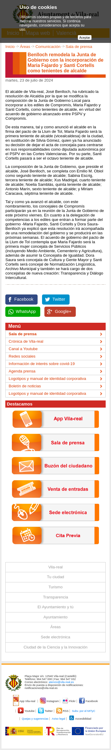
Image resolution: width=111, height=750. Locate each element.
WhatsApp (26, 311)
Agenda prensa (22, 371)
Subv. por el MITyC (83, 711)
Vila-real (55, 567)
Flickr (69, 701)
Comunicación (48, 46)
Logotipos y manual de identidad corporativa (47, 378)
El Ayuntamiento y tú (55, 607)
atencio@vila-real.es (61, 682)
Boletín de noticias (25, 386)
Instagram (50, 701)
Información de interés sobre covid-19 (42, 363)
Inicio (10, 46)
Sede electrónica (55, 637)
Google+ (63, 311)
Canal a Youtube (23, 349)
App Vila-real (24, 701)
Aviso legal (58, 718)
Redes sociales (22, 356)
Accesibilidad (80, 718)
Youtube (26, 711)
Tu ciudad (55, 577)
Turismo (56, 587)
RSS (62, 711)
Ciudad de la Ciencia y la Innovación (56, 647)
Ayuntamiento (55, 617)
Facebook (23, 299)
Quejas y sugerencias (35, 718)
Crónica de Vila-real (26, 341)
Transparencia (55, 597)
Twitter (58, 299)
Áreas (25, 46)
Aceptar (84, 37)
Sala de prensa (79, 46)
